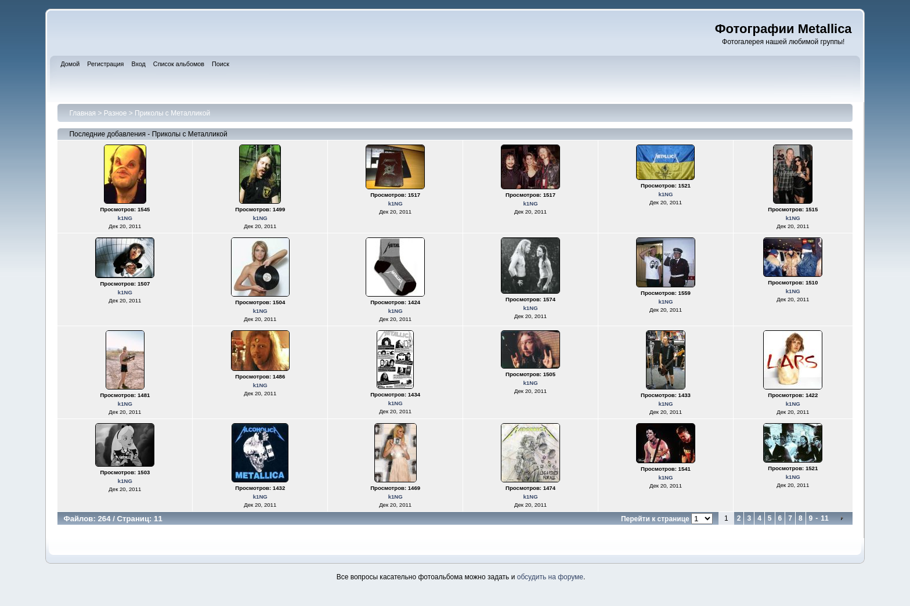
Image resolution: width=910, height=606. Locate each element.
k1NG (125, 218)
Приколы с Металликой (172, 113)
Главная (82, 113)
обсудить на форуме (550, 577)
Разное (115, 113)
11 (824, 518)
